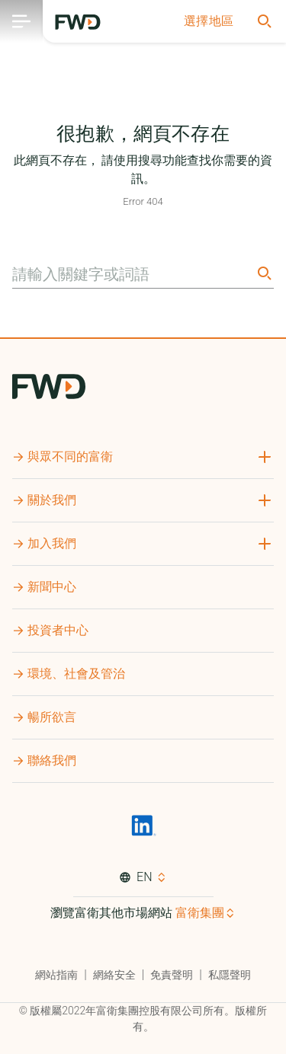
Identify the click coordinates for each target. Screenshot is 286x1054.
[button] (209, 21)
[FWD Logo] (78, 22)
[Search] (263, 273)
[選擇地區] (209, 21)
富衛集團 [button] (199, 912)
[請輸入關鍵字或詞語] (132, 274)
